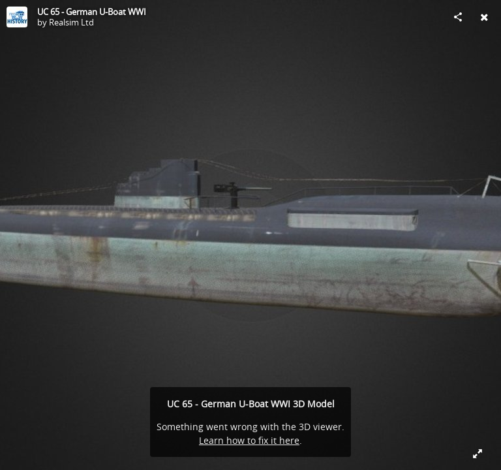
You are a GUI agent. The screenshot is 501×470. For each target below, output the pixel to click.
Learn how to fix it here (249, 440)
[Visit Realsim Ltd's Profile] (17, 17)
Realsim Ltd (71, 22)
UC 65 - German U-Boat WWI (91, 12)
